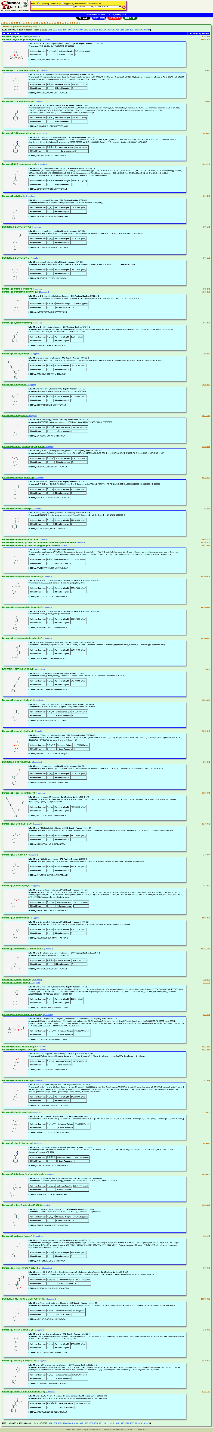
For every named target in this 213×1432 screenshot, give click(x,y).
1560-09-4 (206, 855)
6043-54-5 (206, 1015)
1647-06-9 (206, 1080)
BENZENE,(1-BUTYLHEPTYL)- (16, 227)
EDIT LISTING (118, 1430)
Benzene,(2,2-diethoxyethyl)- (16, 886)
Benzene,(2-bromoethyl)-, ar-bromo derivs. (23, 949)
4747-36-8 (206, 323)
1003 (60, 30)
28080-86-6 (206, 918)
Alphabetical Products (96, 15)
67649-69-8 (206, 36)
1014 (116, 30)
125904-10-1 (205, 949)
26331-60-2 (206, 1392)
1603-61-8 (206, 983)
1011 (101, 30)
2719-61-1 (206, 669)
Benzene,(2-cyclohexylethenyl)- (17, 979)
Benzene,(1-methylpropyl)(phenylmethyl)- (22, 638)
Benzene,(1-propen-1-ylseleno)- (17, 700)
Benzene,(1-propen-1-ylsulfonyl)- (18, 731)
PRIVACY (107, 1430)
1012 (106, 30)
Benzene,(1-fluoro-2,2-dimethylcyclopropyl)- (23, 446)
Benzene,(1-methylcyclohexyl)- (17, 508)
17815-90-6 (206, 447)
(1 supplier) (36, 36)
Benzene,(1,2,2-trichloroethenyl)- (18, 101)
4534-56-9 (206, 196)
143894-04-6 (205, 39)
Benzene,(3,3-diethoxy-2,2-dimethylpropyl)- (23, 1174)
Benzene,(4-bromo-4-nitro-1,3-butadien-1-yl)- (24, 1391)
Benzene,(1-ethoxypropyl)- (15, 415)
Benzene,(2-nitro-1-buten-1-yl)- (17, 1112)
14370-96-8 (206, 700)
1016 (127, 30)
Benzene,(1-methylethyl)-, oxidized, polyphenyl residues (29, 545)
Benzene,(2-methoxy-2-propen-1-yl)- (19, 1049)
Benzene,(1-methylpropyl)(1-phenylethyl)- (22, 576)
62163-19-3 (206, 416)
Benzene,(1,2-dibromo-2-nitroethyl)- (19, 133)
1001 (49, 30)
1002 (55, 30)
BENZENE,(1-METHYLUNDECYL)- (18, 669)
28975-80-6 (206, 731)
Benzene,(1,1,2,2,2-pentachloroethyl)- (20, 70)
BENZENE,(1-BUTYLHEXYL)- (16, 258)
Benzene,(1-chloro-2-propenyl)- (17, 289)
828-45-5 (207, 508)
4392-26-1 (206, 289)
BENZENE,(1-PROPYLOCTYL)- (17, 762)
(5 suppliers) (36, 227)
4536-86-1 (206, 762)
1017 (132, 30)
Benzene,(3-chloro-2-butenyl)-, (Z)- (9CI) (21, 1205)
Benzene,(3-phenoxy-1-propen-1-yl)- (19, 1361)
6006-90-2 (206, 354)
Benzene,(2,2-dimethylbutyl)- (16, 918)
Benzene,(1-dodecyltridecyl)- (16, 354)
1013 (111, 30)
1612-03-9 (206, 1330)
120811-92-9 (205, 1299)
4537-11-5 (206, 258)
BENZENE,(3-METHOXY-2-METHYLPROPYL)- (24, 1299)
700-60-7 (207, 101)
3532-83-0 (206, 1143)
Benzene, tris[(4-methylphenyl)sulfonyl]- (21, 39)
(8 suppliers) (35, 886)
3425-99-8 (206, 133)
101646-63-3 (205, 638)
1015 (122, 30)
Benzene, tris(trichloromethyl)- (17, 36)
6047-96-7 (206, 1268)
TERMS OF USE (96, 1430)
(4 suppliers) (42, 164)
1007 (80, 30)
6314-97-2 (206, 886)
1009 (91, 30)
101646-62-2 (205, 576)
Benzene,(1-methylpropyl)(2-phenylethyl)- (22, 607)
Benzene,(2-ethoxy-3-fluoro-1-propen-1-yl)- (23, 1014)
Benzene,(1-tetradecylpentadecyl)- (19, 793)
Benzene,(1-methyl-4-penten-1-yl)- (18, 477)
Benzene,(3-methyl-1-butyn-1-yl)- (18, 1330)
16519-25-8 (206, 1361)
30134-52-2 (206, 477)
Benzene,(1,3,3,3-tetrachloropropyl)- (19, 164)
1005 (70, 30)
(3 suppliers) (39, 101)
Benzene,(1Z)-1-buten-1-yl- (15, 855)
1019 (142, 30)
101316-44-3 (205, 542)
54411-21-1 (206, 292)
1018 (137, 30)
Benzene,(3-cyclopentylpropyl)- (17, 1236)
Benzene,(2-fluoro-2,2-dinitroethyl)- (19, 1046)
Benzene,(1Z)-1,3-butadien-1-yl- (17, 824)
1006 (75, 30)
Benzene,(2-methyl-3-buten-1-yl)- (18, 1080)
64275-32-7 (206, 385)
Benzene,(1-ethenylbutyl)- (14, 384)
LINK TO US (142, 1430)
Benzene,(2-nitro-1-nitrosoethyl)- (18, 1143)
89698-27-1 (206, 539)
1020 (147, 30)
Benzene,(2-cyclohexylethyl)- (16, 982)
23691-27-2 (206, 164)
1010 (96, 30)
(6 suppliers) (40, 793)
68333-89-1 (206, 545)
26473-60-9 (206, 1049)
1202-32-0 (206, 1112)
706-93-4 (207, 70)
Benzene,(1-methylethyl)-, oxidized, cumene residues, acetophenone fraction (39, 542)
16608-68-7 (206, 1205)
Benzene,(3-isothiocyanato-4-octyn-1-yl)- (22, 1268)
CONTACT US (131, 1430)
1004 (65, 30)
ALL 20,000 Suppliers (117, 15)
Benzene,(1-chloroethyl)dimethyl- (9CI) (21, 292)
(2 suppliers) (42, 133)
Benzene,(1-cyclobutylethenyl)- (17, 323)
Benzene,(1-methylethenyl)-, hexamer (20, 539)
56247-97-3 (206, 793)
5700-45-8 (206, 980)
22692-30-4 (206, 1046)
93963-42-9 (206, 1174)
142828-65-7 (205, 607)
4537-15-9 (206, 227)
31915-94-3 (206, 824)
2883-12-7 (206, 1236)
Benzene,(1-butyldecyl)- (13, 196)
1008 (85, 30)
